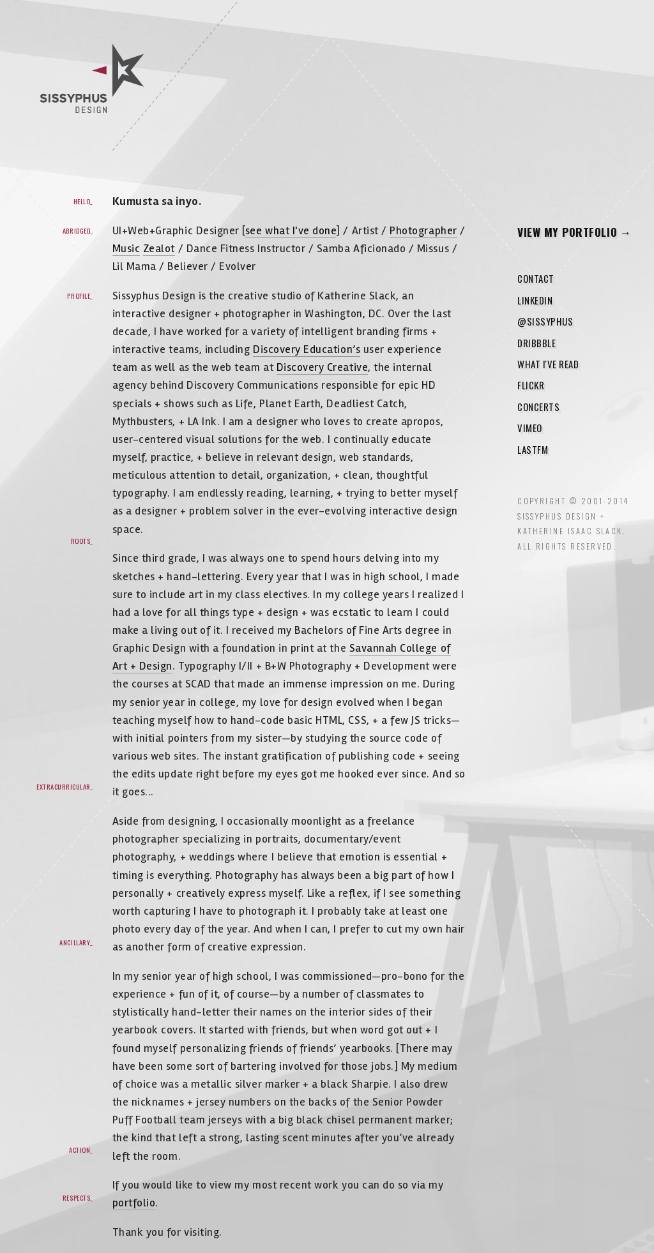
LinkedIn (534, 300)
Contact (535, 278)
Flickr (530, 385)
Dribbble (536, 343)
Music (126, 248)
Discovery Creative (323, 367)
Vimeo (529, 428)
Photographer (423, 230)
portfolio (134, 1203)
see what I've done (291, 230)
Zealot (159, 248)
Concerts (538, 407)
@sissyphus (545, 321)
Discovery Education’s (306, 349)
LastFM (532, 449)
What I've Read (548, 364)
